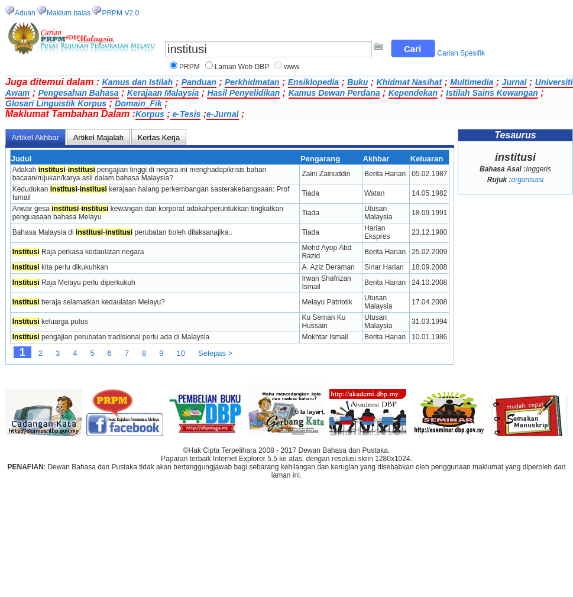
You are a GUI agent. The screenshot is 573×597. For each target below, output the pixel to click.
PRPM (189, 67)
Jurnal (514, 82)
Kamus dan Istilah (137, 82)
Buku (357, 82)
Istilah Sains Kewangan (492, 93)
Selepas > (215, 353)
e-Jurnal (222, 114)
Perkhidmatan (252, 82)
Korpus (149, 114)
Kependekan (413, 93)
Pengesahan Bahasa (78, 93)
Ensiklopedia (313, 82)
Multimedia (471, 82)
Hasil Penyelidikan (243, 93)
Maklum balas (68, 13)
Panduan (199, 82)
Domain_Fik (138, 103)
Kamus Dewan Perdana (334, 93)
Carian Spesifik (461, 53)
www (291, 67)
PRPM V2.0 (120, 13)
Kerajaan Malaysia (163, 93)
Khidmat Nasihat (409, 82)
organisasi (527, 180)
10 (181, 353)
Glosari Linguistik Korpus (55, 103)
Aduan (25, 13)
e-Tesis (185, 114)
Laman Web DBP (242, 67)
